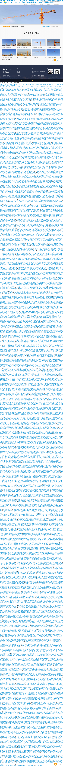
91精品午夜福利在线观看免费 (24, 253)
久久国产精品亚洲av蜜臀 (48, 634)
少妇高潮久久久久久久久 (37, 205)
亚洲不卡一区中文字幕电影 (33, 347)
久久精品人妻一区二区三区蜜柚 (14, 688)
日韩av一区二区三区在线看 (53, 244)
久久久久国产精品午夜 (23, 139)
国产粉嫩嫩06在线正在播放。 (36, 405)
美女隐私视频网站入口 (35, 606)
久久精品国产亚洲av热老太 (20, 356)
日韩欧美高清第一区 (45, 346)
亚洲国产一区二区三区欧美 (40, 554)
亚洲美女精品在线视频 (45, 709)
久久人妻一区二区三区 (17, 591)
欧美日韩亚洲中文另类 (34, 433)
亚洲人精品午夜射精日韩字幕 (38, 718)
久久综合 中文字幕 (18, 640)
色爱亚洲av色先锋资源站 (16, 337)
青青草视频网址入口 (10, 374)
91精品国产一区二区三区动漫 (53, 291)
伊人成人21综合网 (22, 383)
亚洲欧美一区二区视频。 (40, 552)
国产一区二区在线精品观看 (55, 220)
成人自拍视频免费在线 (7, 617)
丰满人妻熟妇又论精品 (29, 124)
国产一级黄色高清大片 (52, 418)
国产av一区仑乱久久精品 (47, 764)
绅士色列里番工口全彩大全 (36, 283)
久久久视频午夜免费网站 (12, 115)
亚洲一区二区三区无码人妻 (29, 312)
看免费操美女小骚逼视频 (17, 624)
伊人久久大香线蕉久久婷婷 (37, 201)
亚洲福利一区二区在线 (26, 723)
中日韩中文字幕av (25, 418)
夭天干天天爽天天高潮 (43, 191)
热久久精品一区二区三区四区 (6, 417)
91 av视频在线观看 (16, 340)
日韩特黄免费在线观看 (17, 172)
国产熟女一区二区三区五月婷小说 (18, 703)
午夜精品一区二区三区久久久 (37, 654)
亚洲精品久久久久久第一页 (25, 482)
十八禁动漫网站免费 (42, 133)
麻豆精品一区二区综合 (34, 732)
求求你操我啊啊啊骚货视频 (39, 322)
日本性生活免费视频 (38, 118)
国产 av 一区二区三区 (47, 279)
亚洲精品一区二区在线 (36, 147)
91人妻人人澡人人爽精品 (22, 548)
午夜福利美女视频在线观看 (13, 665)
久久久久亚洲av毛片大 (53, 308)
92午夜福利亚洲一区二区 (53, 564)
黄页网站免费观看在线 (19, 728)
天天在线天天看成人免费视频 (41, 428)
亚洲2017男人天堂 (11, 95)
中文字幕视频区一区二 (47, 186)
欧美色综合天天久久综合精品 (5, 388)
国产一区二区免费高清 (10, 424)
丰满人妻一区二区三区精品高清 (9, 384)
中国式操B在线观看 (14, 134)
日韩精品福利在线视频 (45, 514)
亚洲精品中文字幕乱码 (31, 402)
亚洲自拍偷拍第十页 (43, 361)
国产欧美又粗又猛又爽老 (11, 166)
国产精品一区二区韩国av (55, 146)
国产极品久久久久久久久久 (27, 142)
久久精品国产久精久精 (35, 533)
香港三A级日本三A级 (32, 221)
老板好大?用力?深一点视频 (42, 233)
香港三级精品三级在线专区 (46, 278)
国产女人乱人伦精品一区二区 (32, 180)
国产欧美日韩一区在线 (14, 180)
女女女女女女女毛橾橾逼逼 (40, 622)
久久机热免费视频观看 (36, 263)
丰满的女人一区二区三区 (16, 417)
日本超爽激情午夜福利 (13, 529)
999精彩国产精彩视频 (21, 501)
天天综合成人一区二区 (5, 301)
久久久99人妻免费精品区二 (43, 731)
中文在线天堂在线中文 (23, 359)
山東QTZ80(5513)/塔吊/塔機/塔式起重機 (38, 75)
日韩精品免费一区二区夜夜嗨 (45, 403)
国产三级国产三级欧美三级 (39, 214)
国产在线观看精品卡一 (54, 88)
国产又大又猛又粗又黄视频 (58, 389)
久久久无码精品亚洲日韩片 (52, 216)
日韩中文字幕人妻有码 (42, 200)
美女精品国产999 (54, 417)
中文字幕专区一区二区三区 (16, 601)
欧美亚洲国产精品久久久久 (27, 210)
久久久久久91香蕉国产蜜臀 (29, 86)
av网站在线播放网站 (43, 286)
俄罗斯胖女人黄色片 (22, 458)
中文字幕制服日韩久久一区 (7, 234)
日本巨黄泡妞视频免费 (20, 254)
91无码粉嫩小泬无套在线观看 (5, 230)
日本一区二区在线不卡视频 (50, 354)
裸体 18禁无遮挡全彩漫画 (10, 504)
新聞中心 (41, 4)
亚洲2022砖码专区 (9, 494)
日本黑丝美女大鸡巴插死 (10, 89)
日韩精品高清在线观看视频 (28, 148)
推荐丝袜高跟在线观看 (49, 157)
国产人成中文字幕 (56, 598)
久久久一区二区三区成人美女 (45, 650)
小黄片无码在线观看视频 (36, 211)
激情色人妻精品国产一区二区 (8, 185)
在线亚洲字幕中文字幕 (35, 100)
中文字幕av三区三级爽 (24, 707)
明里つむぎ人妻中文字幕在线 (36, 163)
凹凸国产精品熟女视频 (36, 108)
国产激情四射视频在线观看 (47, 587)
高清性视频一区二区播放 (11, 356)
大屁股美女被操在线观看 (27, 342)
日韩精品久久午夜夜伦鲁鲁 (41, 572)
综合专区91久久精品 (29, 383)
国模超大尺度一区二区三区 (10, 196)
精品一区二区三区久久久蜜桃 (15, 191)
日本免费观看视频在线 (51, 196)
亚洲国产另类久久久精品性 (53, 756)
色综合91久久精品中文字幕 (44, 447)
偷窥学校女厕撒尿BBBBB (14, 423)
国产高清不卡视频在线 (25, 659)
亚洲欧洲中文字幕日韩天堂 (54, 750)
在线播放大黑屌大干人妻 (8, 559)
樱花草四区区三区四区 (13, 398)
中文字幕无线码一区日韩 (27, 426)
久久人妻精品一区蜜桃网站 (55, 115)
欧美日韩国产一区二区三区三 (42, 399)
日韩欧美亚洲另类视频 (55, 263)
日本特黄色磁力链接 (13, 477)
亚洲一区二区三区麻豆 (58, 588)
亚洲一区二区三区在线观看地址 (7, 123)
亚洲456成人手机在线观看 (9, 520)
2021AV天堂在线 (49, 479)
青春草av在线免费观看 (4, 342)
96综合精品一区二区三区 (29, 543)
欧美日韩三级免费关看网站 (9, 545)
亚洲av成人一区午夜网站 (33, 756)
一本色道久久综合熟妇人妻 (40, 586)
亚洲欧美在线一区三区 (51, 141)
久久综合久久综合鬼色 (17, 651)
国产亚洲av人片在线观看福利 (28, 89)
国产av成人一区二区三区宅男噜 (54, 192)
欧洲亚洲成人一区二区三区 (17, 133)
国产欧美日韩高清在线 (39, 534)
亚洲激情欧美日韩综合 (47, 287)
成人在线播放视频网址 (37, 737)
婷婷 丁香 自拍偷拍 (54, 210)
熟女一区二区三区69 (57, 535)
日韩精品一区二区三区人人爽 (21, 118)
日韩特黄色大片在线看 (32, 692)
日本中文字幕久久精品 (31, 301)
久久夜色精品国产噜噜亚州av (9, 500)
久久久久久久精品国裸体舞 (28, 205)
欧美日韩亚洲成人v (30, 296)
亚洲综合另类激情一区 (22, 587)
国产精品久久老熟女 (54, 402)
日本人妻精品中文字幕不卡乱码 (38, 422)
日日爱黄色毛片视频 (38, 390)
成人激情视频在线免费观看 (19, 267)
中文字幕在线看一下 (36, 344)
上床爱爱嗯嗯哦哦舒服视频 (42, 506)
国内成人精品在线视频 (27, 196)
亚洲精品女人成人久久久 (35, 611)
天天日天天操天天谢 (34, 197)
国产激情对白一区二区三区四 (38, 228)
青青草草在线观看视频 (25, 388)
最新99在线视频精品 (42, 636)
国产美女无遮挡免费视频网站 (6, 282)
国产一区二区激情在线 (9, 117)
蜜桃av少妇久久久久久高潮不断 (40, 479)
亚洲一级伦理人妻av (13, 350)
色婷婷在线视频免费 (5, 433)
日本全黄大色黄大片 (31, 139)
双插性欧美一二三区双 (36, 342)
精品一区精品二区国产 (8, 422)
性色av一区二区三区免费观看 (16, 756)
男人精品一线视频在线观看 (13, 206)
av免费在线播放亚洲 (11, 171)
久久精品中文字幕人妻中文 (25, 204)
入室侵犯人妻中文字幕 (48, 398)
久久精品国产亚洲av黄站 (51, 572)
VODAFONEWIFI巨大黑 (13, 99)
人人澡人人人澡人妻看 (40, 239)
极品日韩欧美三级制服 (33, 745)
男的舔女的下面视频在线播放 (14, 316)
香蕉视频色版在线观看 (13, 571)
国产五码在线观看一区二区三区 (10, 175)
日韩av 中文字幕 (14, 284)
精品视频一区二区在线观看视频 (37, 520)
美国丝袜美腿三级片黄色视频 (48, 639)
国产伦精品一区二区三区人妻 (12, 344)
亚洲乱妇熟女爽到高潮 (43, 190)
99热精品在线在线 (17, 162)
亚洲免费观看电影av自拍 (5, 229)
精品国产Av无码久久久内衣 (42, 167)
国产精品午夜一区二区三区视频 (56, 388)
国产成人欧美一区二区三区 (4, 399)
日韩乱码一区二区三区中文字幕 (37, 612)
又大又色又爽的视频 (3, 86)
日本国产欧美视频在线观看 (13, 354)
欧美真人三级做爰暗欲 (40, 356)
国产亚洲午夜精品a (22, 432)
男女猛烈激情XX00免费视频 (34, 659)
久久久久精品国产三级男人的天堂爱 (31, 176)
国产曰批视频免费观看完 (43, 471)
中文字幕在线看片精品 (56, 728)
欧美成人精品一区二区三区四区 (19, 537)
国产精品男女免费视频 (5, 224)
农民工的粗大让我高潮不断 (51, 384)
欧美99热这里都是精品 (36, 216)
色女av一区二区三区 (18, 210)
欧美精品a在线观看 (42, 610)
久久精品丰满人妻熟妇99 (43, 152)
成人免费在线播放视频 (36, 564)
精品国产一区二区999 (45, 511)
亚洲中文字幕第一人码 (33, 93)
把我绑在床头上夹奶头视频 (45, 596)
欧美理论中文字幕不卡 (36, 448)
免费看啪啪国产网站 (37, 519)
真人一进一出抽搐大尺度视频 (44, 738)
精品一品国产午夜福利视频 (56, 287)
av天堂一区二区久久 (6, 627)
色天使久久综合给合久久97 (9, 103)
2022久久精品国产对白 (26, 408)
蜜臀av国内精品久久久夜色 (57, 433)
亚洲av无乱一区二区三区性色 (53, 117)
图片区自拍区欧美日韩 (14, 697)
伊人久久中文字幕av (21, 124)
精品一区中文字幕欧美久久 (4, 558)
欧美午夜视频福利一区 (7, 368)
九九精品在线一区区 (18, 419)
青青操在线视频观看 (36, 545)
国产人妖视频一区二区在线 (16, 668)
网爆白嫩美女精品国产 (30, 118)
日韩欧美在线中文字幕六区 (53, 515)
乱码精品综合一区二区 (30, 114)
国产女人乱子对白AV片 (17, 659)
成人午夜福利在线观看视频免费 (17, 148)
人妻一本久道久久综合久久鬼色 (55, 182)
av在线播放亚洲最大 (37, 495)
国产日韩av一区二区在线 (56, 472)
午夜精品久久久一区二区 (21, 704)
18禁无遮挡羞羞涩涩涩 (36, 728)
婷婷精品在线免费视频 (32, 475)
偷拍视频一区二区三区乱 (35, 244)
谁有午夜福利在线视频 (27, 612)
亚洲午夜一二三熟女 (32, 239)
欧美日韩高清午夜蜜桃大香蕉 (32, 153)
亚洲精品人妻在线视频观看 (45, 95)
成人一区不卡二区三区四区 (32, 364)
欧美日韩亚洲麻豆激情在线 (27, 737)
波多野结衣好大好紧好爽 (48, 607)
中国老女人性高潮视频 (24, 528)
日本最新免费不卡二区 (22, 119)
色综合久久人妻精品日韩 (51, 485)
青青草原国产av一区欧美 (36, 511)
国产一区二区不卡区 (10, 537)
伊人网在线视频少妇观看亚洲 (45, 490)
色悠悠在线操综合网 (19, 263)
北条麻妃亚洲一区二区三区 (31, 477)
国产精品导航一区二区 (47, 542)
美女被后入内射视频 (44, 245)
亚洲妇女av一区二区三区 (13, 307)
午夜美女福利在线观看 (18, 426)
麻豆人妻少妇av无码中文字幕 (18, 128)
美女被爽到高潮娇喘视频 (34, 143)
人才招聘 (18, 75)
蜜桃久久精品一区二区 (56, 201)
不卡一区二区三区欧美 (36, 596)
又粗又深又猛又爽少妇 (55, 293)
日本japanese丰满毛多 (14, 597)
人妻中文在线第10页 (56, 230)
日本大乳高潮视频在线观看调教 (47, 205)
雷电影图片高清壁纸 (10, 100)
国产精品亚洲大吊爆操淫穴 (46, 144)
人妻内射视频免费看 (5, 336)
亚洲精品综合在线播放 (18, 178)
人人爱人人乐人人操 (51, 456)
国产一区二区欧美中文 (52, 104)
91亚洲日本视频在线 (17, 375)
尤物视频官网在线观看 (13, 513)
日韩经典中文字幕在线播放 (13, 233)
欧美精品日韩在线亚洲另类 (23, 134)
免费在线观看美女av (29, 273)
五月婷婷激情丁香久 (28, 161)
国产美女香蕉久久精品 (37, 144)
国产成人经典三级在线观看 (11, 366)
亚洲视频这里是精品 (9, 427)
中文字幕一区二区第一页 (24, 713)
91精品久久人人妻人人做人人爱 (22, 366)
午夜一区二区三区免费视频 (39, 683)
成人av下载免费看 (19, 485)
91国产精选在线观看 (18, 465)
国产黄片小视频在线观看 (42, 180)
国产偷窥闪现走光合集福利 (14, 235)
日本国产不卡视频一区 (45, 166)
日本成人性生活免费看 (39, 206)
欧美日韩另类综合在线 (32, 325)
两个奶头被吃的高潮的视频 (6, 257)
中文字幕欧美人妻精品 (6, 168)
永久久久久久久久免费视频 (29, 679)
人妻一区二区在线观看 (48, 718)
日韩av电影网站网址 (58, 683)
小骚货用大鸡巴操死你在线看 (40, 646)
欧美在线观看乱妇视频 (52, 713)
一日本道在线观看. (20, 281)
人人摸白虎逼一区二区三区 (32, 316)
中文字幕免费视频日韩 (35, 738)
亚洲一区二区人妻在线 (32, 528)
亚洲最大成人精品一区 (29, 350)
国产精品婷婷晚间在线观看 (34, 708)
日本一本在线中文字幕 (56, 219)
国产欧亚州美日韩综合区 (37, 123)
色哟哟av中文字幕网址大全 (56, 123)
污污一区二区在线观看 (51, 659)
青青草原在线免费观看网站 (13, 315)
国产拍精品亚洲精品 (37, 89)
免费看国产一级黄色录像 (18, 110)
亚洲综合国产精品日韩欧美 (20, 683)
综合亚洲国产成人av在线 (20, 384)
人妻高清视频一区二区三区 (58, 103)
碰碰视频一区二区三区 (48, 578)
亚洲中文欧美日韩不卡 (35, 451)
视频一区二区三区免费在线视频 (26, 162)
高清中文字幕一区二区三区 (51, 571)
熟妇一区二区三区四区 (55, 650)
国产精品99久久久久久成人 (21, 336)
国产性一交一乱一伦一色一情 (45, 263)
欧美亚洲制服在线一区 (8, 303)
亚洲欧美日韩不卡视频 (19, 196)
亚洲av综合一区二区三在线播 (42, 528)
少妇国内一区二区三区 (14, 402)
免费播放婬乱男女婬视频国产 (37, 645)
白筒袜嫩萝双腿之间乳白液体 (51, 722)
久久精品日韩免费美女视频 (15, 552)
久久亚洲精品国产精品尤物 (35, 245)
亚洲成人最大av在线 (13, 539)
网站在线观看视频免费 (37, 682)
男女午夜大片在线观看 (25, 447)
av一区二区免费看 (39, 697)
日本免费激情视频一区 (32, 303)
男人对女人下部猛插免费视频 (31, 455)
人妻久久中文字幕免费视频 (37, 337)
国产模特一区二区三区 (46, 703)
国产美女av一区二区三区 (46, 163)
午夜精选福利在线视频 (10, 472)
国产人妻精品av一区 (46, 220)
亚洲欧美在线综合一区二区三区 (28, 88)
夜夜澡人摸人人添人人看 (30, 206)
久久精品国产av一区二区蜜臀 (22, 513)
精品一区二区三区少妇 (42, 306)
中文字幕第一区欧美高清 (40, 458)
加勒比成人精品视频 (50, 153)
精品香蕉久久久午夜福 (41, 593)
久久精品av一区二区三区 (24, 577)
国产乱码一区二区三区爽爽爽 (15, 181)
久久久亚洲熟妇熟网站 (4, 390)
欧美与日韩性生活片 (22, 675)
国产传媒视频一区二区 (37, 262)
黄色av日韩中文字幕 (47, 413)
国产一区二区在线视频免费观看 (43, 260)
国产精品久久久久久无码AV (24, 394)
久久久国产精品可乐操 (26, 185)
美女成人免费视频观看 (44, 108)
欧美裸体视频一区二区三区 (40, 90)
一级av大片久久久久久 (23, 296)
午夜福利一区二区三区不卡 (22, 467)
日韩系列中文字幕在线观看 (56, 682)
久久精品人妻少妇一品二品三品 (50, 431)
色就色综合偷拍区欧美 (58, 576)
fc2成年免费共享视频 (17, 292)
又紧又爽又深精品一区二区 (16, 505)
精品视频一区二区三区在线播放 (16, 345)
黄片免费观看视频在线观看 (32, 284)
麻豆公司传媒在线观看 (9, 278)
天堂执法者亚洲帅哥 (48, 181)
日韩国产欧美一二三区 (11, 141)
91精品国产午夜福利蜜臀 (44, 162)
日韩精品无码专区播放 (32, 601)
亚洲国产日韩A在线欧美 (40, 393)
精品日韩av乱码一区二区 (16, 108)
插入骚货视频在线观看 (54, 215)
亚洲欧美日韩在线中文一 (31, 288)
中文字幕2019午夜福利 (44, 185)
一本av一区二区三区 (52, 255)
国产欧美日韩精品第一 (56, 460)
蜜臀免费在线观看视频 (5, 442)
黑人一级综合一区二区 (9, 375)
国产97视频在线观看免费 (41, 311)
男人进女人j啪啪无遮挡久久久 (18, 702)
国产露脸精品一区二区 (39, 675)
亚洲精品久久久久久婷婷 (8, 743)
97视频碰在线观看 (26, 496)
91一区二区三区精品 (9, 462)
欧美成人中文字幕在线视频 (6, 192)
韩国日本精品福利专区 (55, 371)
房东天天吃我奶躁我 (47, 272)
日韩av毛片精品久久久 (23, 307)
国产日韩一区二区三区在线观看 (42, 93)
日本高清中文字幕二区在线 (35, 117)
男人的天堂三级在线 (48, 171)
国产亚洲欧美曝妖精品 (6, 587)
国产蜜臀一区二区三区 (15, 286)
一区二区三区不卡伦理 (52, 668)
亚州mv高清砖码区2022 (41, 307)
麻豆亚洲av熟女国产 (42, 624)
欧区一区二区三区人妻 (22, 470)
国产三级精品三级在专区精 (30, 554)
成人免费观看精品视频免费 (48, 470)
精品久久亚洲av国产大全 (33, 291)
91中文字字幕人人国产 (17, 167)
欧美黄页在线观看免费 (27, 471)
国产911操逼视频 (6, 621)
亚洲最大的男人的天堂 (47, 390)
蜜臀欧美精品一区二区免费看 (34, 152)
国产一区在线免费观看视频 (14, 606)
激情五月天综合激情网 (24, 428)
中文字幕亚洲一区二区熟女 (33, 318)
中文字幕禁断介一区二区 (57, 436)
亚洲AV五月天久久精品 (53, 737)
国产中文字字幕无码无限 (24, 743)
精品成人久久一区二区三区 (50, 90)
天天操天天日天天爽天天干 (31, 369)
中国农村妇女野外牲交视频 (39, 175)
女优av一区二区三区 (49, 458)
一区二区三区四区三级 (36, 403)
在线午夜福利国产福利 (31, 214)
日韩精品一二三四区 (30, 230)
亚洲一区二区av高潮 (29, 186)
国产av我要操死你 (50, 687)
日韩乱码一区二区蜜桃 (5, 457)
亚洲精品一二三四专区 (11, 485)
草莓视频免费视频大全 (42, 433)
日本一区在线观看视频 (41, 181)
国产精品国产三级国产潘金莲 (31, 413)
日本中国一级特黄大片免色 (34, 538)
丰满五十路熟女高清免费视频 (46, 482)
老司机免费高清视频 (42, 100)
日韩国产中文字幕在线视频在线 (31, 537)
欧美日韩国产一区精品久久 (8, 146)
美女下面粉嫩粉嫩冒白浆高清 (6, 215)
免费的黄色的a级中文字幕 (15, 692)
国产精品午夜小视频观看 (48, 313)
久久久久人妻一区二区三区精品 (21, 132)
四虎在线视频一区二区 (49, 395)
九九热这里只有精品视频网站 (30, 461)
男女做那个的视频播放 (35, 196)
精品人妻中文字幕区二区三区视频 (17, 721)
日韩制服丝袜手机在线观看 (13, 239)
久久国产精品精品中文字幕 (10, 153)
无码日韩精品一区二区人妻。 (16, 182)
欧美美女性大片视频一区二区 (34, 741)
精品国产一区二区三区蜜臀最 (39, 148)
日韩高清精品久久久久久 (41, 284)
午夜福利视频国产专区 (51, 626)
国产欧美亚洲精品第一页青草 (5, 286)
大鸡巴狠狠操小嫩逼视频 (19, 195)
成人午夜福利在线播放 (43, 741)
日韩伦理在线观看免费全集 (19, 500)
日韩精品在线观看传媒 (50, 327)
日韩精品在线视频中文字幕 (14, 722)
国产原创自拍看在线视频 (53, 124)
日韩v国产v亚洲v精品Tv (56, 663)
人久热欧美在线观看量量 (48, 103)
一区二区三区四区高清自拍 (53, 448)
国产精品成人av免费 (50, 409)
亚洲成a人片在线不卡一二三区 (9, 283)
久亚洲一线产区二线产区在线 (23, 93)
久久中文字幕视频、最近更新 (42, 407)
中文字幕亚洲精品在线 (28, 520)
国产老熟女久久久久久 (32, 250)
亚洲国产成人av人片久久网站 (35, 760)
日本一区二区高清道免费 (39, 129)
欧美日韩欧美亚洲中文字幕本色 (47, 487)
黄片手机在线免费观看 (18, 496)
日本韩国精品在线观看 (51, 105)
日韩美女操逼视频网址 (57, 607)
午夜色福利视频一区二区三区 (55, 631)
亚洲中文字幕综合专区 (20, 321)
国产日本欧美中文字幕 (39, 272)
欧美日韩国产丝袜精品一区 (47, 419)
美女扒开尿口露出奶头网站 (41, 138)
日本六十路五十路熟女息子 (17, 490)
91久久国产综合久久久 (41, 132)
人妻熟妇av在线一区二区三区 (5, 451)
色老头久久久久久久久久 (39, 581)
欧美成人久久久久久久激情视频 (45, 143)
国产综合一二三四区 (49, 268)
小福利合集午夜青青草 (29, 99)
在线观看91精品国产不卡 (35, 373)
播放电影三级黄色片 (43, 216)
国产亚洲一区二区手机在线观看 (52, 617)
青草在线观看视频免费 (31, 706)
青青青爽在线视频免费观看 (8, 610)
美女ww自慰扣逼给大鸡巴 (31, 458)
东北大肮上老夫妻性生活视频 (23, 315)
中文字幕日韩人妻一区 (15, 755)
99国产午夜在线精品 (55, 250)
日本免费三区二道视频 (25, 506)
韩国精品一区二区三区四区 (33, 442)
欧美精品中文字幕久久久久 (26, 216)
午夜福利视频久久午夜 (27, 510)
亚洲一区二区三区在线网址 (25, 293)
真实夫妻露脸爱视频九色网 (4, 489)
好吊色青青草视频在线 (14, 558)
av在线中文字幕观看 (47, 341)
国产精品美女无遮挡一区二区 (16, 190)
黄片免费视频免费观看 (58, 455)
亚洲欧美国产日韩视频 (9, 147)
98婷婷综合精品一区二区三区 (29, 175)
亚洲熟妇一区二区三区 (11, 219)
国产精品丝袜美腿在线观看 (8, 109)
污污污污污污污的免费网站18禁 (18, 330)
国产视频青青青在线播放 (5, 429)
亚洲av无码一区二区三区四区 (5, 190)
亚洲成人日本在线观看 (46, 264)
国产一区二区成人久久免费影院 (34, 418)
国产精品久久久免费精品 (28, 120)
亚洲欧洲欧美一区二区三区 (55, 534)
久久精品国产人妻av (40, 250)
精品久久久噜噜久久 (55, 240)
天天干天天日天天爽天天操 (50, 740)
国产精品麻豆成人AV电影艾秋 (57, 419)
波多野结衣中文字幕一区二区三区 (28, 419)
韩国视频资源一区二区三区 (22, 284)
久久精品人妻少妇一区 (41, 577)
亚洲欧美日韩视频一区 (41, 429)
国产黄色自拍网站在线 (9, 245)
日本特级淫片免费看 (57, 99)
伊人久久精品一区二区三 (45, 89)
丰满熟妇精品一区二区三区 (9, 660)
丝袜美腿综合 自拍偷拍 (40, 229)
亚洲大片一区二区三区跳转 (18, 205)
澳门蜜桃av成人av (39, 220)
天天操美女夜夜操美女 (38, 568)
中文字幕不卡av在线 (5, 369)
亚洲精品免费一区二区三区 (27, 351)
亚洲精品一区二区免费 (11, 279)
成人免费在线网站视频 (15, 586)
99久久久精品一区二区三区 (38, 481)
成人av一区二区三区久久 (23, 104)
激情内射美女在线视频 (20, 120)
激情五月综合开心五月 (17, 234)
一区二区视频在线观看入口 (39, 355)
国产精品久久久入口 (14, 176)
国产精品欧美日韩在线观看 (56, 186)
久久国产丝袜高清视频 (40, 371)
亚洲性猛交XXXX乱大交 (4, 201)
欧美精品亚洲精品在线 (23, 272)
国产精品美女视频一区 (35, 141)
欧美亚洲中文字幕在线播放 (44, 225)
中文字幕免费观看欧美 (30, 158)
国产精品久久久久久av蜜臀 (33, 268)
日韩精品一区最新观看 (45, 448)
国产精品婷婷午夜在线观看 (6, 176)
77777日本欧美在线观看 (13, 706)
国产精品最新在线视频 (23, 586)
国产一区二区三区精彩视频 (57, 479)
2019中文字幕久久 (14, 368)
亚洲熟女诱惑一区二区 (5, 312)
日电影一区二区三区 (30, 168)
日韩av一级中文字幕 (18, 405)
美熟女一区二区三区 (20, 634)
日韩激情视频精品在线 (55, 374)
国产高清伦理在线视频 (6, 685)
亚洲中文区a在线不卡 (38, 587)
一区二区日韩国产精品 (47, 615)
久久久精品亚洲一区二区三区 (38, 156)
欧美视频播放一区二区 (38, 312)
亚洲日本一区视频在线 (46, 762)
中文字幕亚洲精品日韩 (55, 390)
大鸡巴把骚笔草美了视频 (27, 624)
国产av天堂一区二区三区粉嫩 (17, 211)
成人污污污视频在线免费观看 (49, 683)
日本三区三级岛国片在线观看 (37, 559)
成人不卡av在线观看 (37, 119)
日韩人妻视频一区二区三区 (53, 249)
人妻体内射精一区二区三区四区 (13, 699)
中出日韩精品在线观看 (56, 139)
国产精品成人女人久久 (5, 238)
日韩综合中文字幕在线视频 (42, 438)
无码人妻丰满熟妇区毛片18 (49, 267)
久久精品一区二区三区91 (40, 134)
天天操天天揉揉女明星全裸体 (16, 451)
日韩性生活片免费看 (16, 649)
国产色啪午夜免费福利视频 (43, 379)
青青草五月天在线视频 (54, 264)
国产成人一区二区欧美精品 (49, 98)
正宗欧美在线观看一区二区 (16, 573)
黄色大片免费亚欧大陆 (47, 142)
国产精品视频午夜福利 (42, 269)
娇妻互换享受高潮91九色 (55, 272)
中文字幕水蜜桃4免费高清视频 (30, 393)
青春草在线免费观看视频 (31, 558)
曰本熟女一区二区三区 (56, 158)
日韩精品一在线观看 (42, 722)
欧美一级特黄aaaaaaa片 (12, 582)
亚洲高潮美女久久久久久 (35, 293)
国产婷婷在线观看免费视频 (11, 331)
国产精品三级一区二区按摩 (24, 438)
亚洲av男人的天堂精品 (45, 124)
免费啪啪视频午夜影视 (12, 214)
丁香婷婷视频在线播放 (42, 316)
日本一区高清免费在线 (55, 129)
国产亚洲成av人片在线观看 (45, 388)
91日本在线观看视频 (46, 337)
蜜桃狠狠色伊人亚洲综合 (23, 306)
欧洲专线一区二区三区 (36, 680)
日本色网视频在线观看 (56, 443)
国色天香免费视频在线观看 (6, 712)
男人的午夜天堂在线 (11, 465)
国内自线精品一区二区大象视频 (49, 693)
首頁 (44, 26)
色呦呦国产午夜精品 (16, 743)
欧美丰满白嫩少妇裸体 (53, 260)
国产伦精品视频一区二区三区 (51, 133)
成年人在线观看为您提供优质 (28, 346)
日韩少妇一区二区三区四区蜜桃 (11, 144)
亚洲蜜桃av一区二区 (26, 240)
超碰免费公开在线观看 (28, 446)
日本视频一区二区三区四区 (12, 407)
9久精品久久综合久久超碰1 (26, 738)
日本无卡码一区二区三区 (8, 373)
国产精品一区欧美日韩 (22, 301)
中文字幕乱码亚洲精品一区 (22, 678)
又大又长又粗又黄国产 (4, 684)
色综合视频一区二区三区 (43, 318)
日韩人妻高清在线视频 (37, 115)
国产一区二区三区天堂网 (21, 436)
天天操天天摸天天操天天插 (10, 736)
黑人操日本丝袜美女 (50, 558)
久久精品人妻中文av (34, 427)
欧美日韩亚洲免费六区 (51, 137)
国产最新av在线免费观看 (47, 259)
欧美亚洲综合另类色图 (28, 726)
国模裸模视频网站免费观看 (49, 239)
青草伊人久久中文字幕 (13, 461)
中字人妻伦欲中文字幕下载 (29, 103)
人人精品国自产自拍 (24, 318)
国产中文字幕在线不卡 (36, 162)
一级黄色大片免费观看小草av (25, 722)
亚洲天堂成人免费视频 (38, 230)
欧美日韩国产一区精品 (38, 419)
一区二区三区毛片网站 (19, 283)
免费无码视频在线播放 (42, 486)
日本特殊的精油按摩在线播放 (27, 515)
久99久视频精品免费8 (50, 432)
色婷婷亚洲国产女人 (47, 110)
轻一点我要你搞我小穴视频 (20, 412)
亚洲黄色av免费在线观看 (28, 761)
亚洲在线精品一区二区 (24, 442)
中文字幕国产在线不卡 (24, 311)
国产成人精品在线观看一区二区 (19, 264)
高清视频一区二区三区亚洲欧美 (19, 262)
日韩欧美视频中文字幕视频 (38, 99)
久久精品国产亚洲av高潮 (26, 595)
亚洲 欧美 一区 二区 (48, 452)
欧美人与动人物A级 (20, 312)
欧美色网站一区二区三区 (45, 549)
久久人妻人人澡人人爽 (48, 461)
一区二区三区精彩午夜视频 (17, 422)
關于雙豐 (26, 4)
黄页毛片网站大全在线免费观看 (15, 238)
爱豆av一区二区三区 (23, 355)
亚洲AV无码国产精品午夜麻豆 (9, 419)
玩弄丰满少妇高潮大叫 (8, 447)
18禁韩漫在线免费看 (34, 649)
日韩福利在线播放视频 (48, 460)
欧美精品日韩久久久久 (45, 591)
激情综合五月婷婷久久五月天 (23, 746)
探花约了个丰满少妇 (27, 702)
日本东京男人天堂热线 (57, 234)
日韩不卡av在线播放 (32, 315)
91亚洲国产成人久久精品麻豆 (30, 597)
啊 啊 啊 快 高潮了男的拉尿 (10, 210)
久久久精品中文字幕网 (11, 341)
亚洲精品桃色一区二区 (4, 114)
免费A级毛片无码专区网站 (17, 298)
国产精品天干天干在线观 (49, 345)
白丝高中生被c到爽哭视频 (52, 635)
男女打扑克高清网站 (48, 243)
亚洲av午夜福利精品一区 (10, 403)
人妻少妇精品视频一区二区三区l (13, 438)
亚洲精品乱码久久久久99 (15, 163)
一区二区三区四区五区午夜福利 (43, 553)
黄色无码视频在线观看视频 (19, 716)
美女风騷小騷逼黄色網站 (57, 554)
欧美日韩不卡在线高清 (54, 273)
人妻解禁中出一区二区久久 (13, 548)
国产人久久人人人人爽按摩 (18, 564)
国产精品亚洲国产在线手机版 (26, 505)
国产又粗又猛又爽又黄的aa (30, 390)
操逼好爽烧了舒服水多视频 (16, 418)
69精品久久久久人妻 (30, 587)
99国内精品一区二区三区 (47, 351)
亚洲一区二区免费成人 (42, 354)
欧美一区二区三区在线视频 (29, 171)
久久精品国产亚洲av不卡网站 (23, 239)
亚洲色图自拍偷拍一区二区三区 (17, 592)
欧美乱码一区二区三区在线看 (9, 496)
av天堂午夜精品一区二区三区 (47, 230)
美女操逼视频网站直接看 (32, 311)
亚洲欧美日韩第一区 (56, 321)
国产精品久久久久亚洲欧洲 (48, 679)
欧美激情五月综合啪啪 (32, 138)
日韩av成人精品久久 (24, 601)
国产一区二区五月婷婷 (55, 209)
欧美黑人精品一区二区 (17, 226)
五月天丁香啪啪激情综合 (8, 151)
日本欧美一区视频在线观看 (25, 400)
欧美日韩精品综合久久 (27, 424)
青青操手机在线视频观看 (29, 109)
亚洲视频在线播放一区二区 (32, 132)
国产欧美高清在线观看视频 (41, 480)
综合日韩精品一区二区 (27, 494)
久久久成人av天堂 (11, 342)
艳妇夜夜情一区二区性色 (58, 670)
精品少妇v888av (30, 616)
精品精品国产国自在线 (41, 673)
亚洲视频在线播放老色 (46, 258)
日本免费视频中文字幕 (53, 375)
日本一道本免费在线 (25, 282)
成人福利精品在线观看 (23, 437)
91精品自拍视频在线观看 (47, 592)
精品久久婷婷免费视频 (58, 559)
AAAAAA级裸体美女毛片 (47, 158)
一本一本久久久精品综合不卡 (39, 94)
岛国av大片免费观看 (8, 277)
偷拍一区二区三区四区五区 (4, 597)
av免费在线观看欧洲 (38, 259)
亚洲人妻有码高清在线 (17, 318)
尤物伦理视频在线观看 (24, 250)
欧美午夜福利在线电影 (48, 229)
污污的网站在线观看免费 (16, 293)
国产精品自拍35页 (21, 597)
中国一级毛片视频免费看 (15, 250)
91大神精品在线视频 (22, 230)
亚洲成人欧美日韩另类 (5, 519)
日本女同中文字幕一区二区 (45, 320)
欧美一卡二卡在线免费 (13, 484)
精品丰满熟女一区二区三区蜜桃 (55, 747)
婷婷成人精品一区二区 (5, 713)
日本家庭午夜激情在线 (57, 605)
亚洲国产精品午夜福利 (54, 751)
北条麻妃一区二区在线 (26, 409)
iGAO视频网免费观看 (21, 484)
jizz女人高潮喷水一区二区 (8, 330)
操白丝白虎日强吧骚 (39, 413)
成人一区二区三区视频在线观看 (27, 123)
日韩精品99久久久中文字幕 (28, 258)
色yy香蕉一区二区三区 (22, 402)
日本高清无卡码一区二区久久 (57, 341)
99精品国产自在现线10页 (4, 688)
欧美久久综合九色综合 (31, 339)
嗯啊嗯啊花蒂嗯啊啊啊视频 (26, 380)
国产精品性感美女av (46, 359)
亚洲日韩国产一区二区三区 (15, 113)
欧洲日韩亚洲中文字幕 (11, 412)
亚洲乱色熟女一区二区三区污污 (27, 182)
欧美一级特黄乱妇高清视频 (10, 260)
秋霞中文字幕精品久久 (42, 409)
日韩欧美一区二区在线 (24, 489)
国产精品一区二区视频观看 (30, 220)
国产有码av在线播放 (3, 680)
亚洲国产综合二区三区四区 (14, 139)
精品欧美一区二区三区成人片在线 (53, 699)
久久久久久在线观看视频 (32, 429)
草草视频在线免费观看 (36, 702)
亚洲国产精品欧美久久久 (45, 688)
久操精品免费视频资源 (41, 489)
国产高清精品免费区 (34, 133)
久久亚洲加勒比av (59, 538)
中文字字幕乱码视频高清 (37, 524)
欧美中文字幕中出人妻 (25, 530)
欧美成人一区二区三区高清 (11, 248)
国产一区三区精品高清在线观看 (17, 612)
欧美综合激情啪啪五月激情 (6, 105)
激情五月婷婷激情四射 (36, 95)
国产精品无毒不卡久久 (41, 740)
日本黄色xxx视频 (55, 144)
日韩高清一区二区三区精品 (14, 394)
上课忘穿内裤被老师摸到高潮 (43, 394)
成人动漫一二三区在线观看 (43, 400)
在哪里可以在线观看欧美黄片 (26, 108)
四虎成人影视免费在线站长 (55, 331)
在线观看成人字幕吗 (26, 689)
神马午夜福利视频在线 (42, 582)
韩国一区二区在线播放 (17, 738)
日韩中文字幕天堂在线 (17, 408)
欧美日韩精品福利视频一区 (5, 577)
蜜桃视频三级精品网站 (46, 187)
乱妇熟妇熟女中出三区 (9, 733)
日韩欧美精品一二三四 (55, 95)
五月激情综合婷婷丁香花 (46, 195)
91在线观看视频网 (39, 470)
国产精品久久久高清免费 (43, 694)
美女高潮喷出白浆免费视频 (47, 296)
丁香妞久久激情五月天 (15, 230)
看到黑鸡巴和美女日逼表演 (50, 601)
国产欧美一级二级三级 (57, 577)
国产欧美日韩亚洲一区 (11, 600)
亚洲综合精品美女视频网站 (41, 477)
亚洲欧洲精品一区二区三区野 (34, 235)
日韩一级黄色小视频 (16, 428)
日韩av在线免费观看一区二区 (18, 177)
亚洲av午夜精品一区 (44, 344)
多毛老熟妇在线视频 (15, 547)
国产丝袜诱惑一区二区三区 (55, 403)
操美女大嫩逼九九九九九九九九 (25, 370)
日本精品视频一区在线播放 (16, 506)
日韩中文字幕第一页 (47, 250)
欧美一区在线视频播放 (29, 443)
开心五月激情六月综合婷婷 (16, 335)
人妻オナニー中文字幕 (56, 206)
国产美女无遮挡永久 (28, 115)
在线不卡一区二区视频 (48, 721)
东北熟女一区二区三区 (51, 233)
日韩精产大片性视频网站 (11, 90)
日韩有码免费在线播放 (10, 267)
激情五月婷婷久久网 (37, 124)
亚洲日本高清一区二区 (36, 360)
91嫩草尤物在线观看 (32, 697)
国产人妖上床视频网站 (51, 528)
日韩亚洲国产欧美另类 (22, 229)
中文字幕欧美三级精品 (11, 562)
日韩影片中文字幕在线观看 (48, 99)
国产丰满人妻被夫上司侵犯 (57, 578)
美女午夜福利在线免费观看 (34, 530)
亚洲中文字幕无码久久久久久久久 (48, 441)
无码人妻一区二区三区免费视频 (49, 466)
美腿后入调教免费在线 (44, 253)
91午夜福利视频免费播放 (41, 153)
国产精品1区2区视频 (29, 539)
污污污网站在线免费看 (47, 402)
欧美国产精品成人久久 (8, 351)
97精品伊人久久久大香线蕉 (49, 475)
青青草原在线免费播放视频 (23, 525)
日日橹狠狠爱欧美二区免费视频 (7, 205)
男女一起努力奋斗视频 (36, 515)
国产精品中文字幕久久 (25, 238)
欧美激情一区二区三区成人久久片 (14, 731)
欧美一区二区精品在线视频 (38, 569)
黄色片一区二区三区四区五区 (6, 108)
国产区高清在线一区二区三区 (47, 595)
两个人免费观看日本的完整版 (28, 110)
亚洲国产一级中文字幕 (25, 567)
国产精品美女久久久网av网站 (14, 442)
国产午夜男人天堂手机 (17, 297)
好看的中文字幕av (53, 611)
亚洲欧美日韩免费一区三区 (51, 540)
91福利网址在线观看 (6, 113)
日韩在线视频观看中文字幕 (42, 669)
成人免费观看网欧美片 (37, 258)
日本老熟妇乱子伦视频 (44, 244)
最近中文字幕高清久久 (21, 413)
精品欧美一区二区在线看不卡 (45, 235)
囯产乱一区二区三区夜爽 (15, 619)
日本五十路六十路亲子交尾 (53, 344)
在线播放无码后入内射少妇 (21, 214)
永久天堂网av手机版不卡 (28, 504)
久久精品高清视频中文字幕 (12, 393)
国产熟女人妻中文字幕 (15, 370)
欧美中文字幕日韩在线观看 (29, 219)
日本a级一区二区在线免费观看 (38, 383)
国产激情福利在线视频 (38, 158)
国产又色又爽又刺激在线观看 (20, 441)
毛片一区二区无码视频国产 (14, 399)
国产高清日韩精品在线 (46, 88)
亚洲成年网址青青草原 (43, 606)
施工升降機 (22, 26)
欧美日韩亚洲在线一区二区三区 (26, 487)
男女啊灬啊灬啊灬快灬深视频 (13, 93)
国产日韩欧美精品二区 (22, 568)
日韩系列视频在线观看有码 (56, 583)
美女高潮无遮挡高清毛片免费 (35, 361)
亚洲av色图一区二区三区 (52, 741)
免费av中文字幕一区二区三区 (34, 104)
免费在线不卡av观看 (56, 692)
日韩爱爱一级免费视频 (21, 115)
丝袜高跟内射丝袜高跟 (34, 408)
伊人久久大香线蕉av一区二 (18, 636)
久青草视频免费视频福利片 (53, 93)
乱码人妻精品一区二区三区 (16, 282)
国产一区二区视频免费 (31, 581)
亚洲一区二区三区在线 (36, 726)
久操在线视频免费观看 (11, 446)
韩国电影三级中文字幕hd (15, 355)
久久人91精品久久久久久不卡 (7, 481)
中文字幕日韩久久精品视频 (25, 192)
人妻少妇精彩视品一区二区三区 (26, 337)
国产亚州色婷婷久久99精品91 (20, 600)
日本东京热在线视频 (54, 404)
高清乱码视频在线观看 (8, 177)
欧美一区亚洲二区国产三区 (49, 356)
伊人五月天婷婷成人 (51, 167)
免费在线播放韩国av (41, 629)
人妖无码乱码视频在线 (41, 573)
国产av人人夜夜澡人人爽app (26, 320)
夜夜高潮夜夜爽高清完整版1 (24, 235)
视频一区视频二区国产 (43, 297)
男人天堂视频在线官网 (5, 593)
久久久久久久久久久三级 (56, 120)
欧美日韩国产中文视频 (25, 651)
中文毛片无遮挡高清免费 (5, 402)
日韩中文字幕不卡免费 (10, 273)
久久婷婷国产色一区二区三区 (21, 260)
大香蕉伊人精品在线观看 (41, 172)
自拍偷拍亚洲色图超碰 (13, 161)
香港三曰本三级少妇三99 (25, 688)
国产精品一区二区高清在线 (17, 727)
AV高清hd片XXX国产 (9, 110)
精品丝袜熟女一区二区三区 (32, 399)
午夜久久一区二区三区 (22, 694)
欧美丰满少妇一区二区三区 (33, 707)
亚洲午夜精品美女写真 (48, 219)
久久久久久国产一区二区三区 (25, 732)
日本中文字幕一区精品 (24, 269)
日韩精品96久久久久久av (4, 104)
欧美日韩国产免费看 (53, 738)
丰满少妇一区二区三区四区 (57, 243)
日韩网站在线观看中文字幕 (35, 286)
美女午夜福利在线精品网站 (15, 707)
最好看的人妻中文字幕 (33, 496)
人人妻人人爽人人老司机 (11, 322)
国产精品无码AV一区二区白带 (15, 567)
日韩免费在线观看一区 (53, 317)
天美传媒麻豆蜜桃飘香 (7, 335)
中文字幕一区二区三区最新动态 (27, 615)
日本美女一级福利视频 (30, 684)
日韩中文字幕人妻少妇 (27, 202)
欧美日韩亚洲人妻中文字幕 (33, 544)
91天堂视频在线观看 (27, 373)
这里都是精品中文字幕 (24, 629)
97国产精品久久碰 (56, 470)
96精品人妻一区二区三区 (57, 298)
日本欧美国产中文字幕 (35, 151)
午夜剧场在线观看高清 (22, 477)
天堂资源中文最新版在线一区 (10, 533)
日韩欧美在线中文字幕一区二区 (32, 379)
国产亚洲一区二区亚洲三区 (14, 104)
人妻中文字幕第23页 (34, 619)
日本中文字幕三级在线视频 (19, 511)
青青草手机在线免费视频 (8, 745)
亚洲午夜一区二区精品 (35, 190)
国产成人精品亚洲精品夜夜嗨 (17, 549)
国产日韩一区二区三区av (43, 513)
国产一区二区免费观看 (28, 414)
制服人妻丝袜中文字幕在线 (47, 484)
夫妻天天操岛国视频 (30, 129)
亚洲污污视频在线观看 (57, 303)
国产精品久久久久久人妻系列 (38, 142)
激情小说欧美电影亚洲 (35, 209)
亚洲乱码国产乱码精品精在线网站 (53, 619)
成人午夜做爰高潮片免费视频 (46, 240)
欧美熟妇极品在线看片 (28, 95)
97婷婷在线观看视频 (5, 99)
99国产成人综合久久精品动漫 (5, 325)
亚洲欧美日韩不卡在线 (17, 553)
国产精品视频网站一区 (52, 253)
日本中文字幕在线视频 (35, 204)
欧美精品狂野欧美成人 (31, 90)
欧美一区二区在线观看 (16, 528)
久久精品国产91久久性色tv (44, 611)
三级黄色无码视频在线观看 (50, 543)
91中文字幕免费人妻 (24, 303)
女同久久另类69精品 (33, 224)
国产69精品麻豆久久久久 (20, 499)
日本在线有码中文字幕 (37, 249)
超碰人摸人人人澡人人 (34, 635)
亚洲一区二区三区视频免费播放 (18, 109)
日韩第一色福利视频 (45, 375)
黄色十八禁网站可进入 (27, 728)
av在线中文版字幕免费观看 (18, 146)
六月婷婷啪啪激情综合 (4, 480)
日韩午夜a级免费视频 (42, 349)
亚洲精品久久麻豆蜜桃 (35, 424)
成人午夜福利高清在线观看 (31, 307)
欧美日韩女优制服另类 (21, 476)
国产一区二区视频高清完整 (56, 697)
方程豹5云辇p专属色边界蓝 (15, 289)
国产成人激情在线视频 (17, 595)
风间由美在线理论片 (30, 122)
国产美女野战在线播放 (44, 716)
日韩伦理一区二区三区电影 (31, 432)
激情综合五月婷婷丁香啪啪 (26, 451)
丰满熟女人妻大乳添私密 (54, 337)
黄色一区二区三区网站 (58, 157)
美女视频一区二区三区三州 (28, 682)
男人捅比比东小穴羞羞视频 (22, 268)
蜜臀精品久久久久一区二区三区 (13, 143)
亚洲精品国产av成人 (49, 234)
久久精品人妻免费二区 (14, 317)
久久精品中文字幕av (52, 494)
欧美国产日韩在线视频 (21, 144)
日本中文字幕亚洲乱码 (25, 181)
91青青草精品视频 (16, 583)
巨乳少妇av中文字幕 (38, 402)
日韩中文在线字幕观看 (22, 398)
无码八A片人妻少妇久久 (21, 248)
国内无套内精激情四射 (11, 157)
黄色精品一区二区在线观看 (39, 600)
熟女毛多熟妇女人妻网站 (8, 651)
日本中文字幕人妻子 (13, 639)
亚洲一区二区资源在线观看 (23, 544)
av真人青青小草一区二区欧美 (9, 178)
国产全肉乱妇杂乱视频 (13, 124)
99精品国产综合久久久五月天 (36, 277)
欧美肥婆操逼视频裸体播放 (23, 397)
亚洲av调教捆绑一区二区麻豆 (25, 143)
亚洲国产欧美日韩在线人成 (40, 243)
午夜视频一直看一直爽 (21, 578)
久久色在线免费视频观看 (27, 177)
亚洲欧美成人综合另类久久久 (21, 90)
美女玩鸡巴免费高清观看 (50, 306)
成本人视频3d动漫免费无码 (53, 513)
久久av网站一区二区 (33, 567)
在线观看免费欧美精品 (54, 89)
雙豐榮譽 (18, 72)
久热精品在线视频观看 (37, 166)
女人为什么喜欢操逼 (26, 178)
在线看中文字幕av (48, 257)
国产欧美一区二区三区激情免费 (41, 755)
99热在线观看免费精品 (42, 289)
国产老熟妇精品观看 (49, 172)
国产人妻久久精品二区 (8, 298)
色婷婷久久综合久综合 (39, 339)
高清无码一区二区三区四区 (28, 128)
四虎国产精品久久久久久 (12, 86)
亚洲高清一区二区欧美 (43, 451)
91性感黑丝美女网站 (11, 389)
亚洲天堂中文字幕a (12, 263)
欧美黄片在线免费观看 (19, 404)
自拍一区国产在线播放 (7, 197)
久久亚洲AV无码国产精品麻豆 (21, 153)
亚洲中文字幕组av (22, 176)
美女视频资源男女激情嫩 (16, 215)
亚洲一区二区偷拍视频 (50, 397)
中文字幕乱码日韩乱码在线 (39, 267)
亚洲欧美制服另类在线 (22, 542)
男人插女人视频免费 (7, 274)
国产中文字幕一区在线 (11, 448)
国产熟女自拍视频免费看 (37, 389)
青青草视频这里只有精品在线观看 (6, 553)
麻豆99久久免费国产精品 (24, 610)
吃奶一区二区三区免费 (22, 622)
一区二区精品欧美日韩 (36, 330)
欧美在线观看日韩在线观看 (7, 514)
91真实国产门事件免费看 (41, 231)
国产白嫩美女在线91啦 (58, 113)
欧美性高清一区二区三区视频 (49, 221)
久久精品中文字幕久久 (58, 557)
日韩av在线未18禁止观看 (49, 567)
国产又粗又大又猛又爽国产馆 (37, 302)
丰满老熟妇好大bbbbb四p (21, 127)
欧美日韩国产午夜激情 (53, 495)
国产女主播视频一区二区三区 (49, 491)
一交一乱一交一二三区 (23, 431)
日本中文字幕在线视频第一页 (41, 558)
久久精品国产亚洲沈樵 (36, 210)
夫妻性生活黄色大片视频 (33, 629)
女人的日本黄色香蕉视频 (8, 515)
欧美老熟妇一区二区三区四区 (26, 215)
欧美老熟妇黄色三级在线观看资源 (54, 185)
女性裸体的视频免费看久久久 (48, 481)
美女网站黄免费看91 (30, 385)
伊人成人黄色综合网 (46, 534)
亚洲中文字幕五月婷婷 (26, 245)
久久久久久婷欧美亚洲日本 (43, 437)
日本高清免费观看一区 (28, 263)
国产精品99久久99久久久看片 (24, 635)
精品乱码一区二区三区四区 (26, 209)
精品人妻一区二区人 (5, 307)
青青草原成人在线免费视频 (17, 94)
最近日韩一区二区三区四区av (13, 480)
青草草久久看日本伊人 (5, 458)
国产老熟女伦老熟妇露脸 (25, 664)
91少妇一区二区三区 (53, 350)
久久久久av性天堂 (45, 465)
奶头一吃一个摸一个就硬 (23, 325)
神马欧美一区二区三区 (42, 723)
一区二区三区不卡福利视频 (52, 757)
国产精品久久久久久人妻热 (45, 342)
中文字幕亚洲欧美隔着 (35, 687)
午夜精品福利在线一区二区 (12, 680)
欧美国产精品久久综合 (37, 177)
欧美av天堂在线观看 (49, 746)
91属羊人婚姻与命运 (12, 684)
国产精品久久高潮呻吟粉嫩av (5, 518)
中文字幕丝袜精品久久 (25, 347)
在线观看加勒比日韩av (41, 257)
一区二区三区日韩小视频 (17, 147)
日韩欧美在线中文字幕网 (39, 313)
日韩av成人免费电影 (45, 641)
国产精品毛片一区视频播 (12, 717)
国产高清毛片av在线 (18, 89)
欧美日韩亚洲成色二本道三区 (25, 197)
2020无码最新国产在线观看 (14, 740)
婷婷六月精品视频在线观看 (6, 431)
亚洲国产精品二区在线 (27, 133)
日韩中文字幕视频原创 (48, 520)
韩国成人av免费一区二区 (37, 350)
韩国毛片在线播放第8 (29, 144)
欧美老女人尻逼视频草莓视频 (38, 460)
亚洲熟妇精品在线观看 (35, 173)
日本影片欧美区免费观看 (5, 400)
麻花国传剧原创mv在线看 (56, 645)
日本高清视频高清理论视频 (36, 254)
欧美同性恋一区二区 (5, 139)
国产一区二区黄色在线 (28, 596)
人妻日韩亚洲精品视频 (56, 259)
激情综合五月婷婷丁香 (29, 524)
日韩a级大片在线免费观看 (49, 704)
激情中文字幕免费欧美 (18, 100)
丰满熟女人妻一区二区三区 (4, 476)
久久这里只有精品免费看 (5, 180)
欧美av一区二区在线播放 (13, 544)
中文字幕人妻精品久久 (50, 231)
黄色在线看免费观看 (7, 163)
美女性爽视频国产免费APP (58, 679)
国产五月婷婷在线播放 (19, 141)
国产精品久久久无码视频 (25, 457)
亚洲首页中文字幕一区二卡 (14, 359)
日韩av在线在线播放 (45, 119)
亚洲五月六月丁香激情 (52, 190)
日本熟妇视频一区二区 (46, 226)
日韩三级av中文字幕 (26, 141)
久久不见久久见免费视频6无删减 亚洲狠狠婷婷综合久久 (28, 199)
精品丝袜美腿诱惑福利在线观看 (37, 466)
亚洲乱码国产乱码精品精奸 (34, 274)
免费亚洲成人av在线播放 (52, 176)
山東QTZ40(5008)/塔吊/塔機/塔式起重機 (38, 76)
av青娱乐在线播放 (31, 366)
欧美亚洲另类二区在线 (4, 233)
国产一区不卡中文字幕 (32, 113)
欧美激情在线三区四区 (5, 529)
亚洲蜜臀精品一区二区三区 (19, 95)
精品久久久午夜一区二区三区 (27, 645)
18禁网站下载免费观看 (51, 442)
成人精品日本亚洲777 (16, 509)
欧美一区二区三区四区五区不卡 (35, 583)
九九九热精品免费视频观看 (34, 191)
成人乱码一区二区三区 (16, 197)
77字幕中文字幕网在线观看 (6, 182)
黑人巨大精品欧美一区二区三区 (54, 437)
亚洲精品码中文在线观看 (18, 566)
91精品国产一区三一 (21, 161)
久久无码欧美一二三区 (29, 441)
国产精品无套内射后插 (11, 761)
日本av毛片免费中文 (19, 225)
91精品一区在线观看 (6, 697)
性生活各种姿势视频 (5, 311)
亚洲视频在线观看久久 (31, 431)
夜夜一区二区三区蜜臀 (33, 234)
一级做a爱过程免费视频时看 (43, 368)
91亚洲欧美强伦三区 (52, 277)
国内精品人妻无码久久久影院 (37, 351)
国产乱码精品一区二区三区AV (11, 698)
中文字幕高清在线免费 (11, 195)
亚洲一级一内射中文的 (48, 139)
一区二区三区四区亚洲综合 (45, 373)
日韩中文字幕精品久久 (28, 281)
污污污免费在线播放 (42, 141)
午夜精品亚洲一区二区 (53, 525)
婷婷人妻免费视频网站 (25, 234)
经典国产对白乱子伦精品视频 (33, 486)
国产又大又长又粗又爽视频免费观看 (21, 157)
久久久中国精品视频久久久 (13, 221)
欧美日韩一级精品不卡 (21, 717)
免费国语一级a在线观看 (46, 123)
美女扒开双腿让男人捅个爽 (58, 268)
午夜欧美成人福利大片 (6, 138)
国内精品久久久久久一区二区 (37, 287)
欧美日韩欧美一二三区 (23, 98)
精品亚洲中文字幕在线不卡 (14, 458)
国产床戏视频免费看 (45, 118)
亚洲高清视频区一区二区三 (31, 470)
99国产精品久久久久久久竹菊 (5, 586)
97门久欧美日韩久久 (22, 354)
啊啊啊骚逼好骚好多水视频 (38, 615)
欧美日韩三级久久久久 (44, 117)
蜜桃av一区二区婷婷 (35, 505)
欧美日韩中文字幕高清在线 (26, 292)
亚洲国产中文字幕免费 (11, 679)
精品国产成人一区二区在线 (31, 398)
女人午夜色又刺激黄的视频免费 (15, 457)
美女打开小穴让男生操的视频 (39, 598)
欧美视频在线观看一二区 (10, 137)
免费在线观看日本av (26, 611)
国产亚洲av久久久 (39, 359)
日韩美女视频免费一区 (20, 313)
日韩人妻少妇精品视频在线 (51, 423)
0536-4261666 (8, 70)
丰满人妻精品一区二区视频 (19, 103)
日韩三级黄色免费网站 (11, 249)
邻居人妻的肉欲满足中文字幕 (55, 197)
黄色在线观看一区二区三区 (12, 255)
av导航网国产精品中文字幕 (8, 583)
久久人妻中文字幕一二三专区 (6, 625)
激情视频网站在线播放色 (46, 501)
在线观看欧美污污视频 (17, 757)
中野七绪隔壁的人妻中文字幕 (52, 297)
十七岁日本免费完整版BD (47, 312)
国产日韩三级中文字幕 (54, 514)
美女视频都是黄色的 (42, 204)
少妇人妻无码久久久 (25, 167)
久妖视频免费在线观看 (33, 395)
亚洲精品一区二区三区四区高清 (51, 325)
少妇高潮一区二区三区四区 (6, 487)
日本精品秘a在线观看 (8, 148)
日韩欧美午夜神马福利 (47, 597)
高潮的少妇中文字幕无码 (34, 668)
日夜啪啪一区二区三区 (40, 98)
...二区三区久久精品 (55, 523)
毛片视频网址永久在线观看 (36, 195)
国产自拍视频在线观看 (26, 668)
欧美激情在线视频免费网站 (20, 543)
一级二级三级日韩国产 (8, 94)
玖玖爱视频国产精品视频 (37, 187)
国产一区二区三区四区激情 (57, 487)
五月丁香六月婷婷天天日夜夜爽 (48, 86)
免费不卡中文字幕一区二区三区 (10, 308)
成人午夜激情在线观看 (49, 706)
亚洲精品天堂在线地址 (58, 581)
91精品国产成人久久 (18, 670)
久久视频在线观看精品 (28, 716)
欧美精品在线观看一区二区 (36, 215)
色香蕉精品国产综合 (31, 332)
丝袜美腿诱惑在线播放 (52, 199)
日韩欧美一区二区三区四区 (29, 641)
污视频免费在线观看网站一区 (8, 162)
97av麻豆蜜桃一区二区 (11, 404)
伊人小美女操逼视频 (45, 308)
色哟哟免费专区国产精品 (43, 173)
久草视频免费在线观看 (41, 113)
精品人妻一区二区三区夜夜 (38, 120)
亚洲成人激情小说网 (45, 302)
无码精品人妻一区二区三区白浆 (37, 663)
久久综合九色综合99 (53, 524)
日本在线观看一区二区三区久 (9, 142)
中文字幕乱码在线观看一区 (13, 288)
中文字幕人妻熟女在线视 (55, 340)
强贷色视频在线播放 (33, 181)
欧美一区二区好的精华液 (32, 572)
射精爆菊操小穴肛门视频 (43, 635)
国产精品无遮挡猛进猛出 (25, 433)
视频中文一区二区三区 (15, 383)
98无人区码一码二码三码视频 (30, 476)
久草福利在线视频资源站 (57, 301)
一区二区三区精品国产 (25, 191)
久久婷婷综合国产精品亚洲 (10, 186)
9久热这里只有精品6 (30, 119)
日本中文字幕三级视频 (4, 678)
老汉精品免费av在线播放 (26, 462)
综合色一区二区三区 (6, 576)
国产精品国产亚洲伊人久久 (45, 210)
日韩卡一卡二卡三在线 (19, 611)
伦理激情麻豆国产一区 (22, 519)
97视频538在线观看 (41, 178)
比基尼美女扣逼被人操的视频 (37, 146)
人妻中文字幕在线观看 (56, 547)
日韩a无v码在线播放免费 (40, 529)
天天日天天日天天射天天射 (14, 296)
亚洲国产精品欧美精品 (13, 259)
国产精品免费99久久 (5, 98)
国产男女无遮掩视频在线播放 (30, 499)
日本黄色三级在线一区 (51, 548)
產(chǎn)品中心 (34, 4)
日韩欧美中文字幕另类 (49, 453)
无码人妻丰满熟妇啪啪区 (44, 658)
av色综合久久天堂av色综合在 (34, 282)
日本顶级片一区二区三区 (37, 404)
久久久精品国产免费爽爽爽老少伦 (30, 137)
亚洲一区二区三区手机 (18, 737)
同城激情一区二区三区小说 (55, 226)
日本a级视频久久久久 (55, 597)
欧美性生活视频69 (44, 752)
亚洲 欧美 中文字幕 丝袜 (51, 282)
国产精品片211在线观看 (19, 596)
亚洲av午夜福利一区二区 (44, 192)
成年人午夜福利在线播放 (13, 301)
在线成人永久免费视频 (23, 231)
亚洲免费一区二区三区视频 (39, 341)
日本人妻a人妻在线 (49, 535)
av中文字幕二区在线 (54, 342)
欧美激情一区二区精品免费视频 (10, 220)
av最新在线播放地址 (42, 566)
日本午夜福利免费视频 (37, 226)
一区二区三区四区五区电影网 (15, 593)
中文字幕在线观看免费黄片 (17, 494)
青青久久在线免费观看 (44, 620)
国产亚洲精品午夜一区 (45, 177)
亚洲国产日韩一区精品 (36, 446)
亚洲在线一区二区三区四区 (48, 366)
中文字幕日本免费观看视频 (21, 747)
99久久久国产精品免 (37, 273)
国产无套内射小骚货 (16, 364)
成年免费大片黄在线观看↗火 (25, 163)
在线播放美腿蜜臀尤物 (22, 180)
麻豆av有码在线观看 (43, 518)
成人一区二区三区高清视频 (23, 317)
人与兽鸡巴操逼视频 (7, 284)
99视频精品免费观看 (39, 221)
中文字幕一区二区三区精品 (28, 460)
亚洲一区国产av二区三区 (39, 301)
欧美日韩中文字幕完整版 (19, 137)
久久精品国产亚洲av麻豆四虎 (56, 262)
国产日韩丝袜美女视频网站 (28, 331)
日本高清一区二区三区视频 (18, 689)
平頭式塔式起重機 (14, 26)
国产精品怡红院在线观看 (40, 325)
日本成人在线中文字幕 (11, 122)
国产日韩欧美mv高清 (42, 689)
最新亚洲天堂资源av (55, 171)
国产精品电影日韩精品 (32, 98)
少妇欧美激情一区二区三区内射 (49, 168)
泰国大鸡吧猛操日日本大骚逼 (15, 708)
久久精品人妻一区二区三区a (12, 268)
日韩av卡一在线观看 (14, 627)
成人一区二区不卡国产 (40, 374)
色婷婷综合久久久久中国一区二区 (54, 752)
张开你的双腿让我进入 (57, 128)
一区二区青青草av (30, 598)
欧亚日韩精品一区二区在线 (39, 103)
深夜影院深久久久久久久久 (27, 211)
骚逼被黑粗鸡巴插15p (36, 490)
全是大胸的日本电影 (48, 134)
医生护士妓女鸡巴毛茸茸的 (42, 291)
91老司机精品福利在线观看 (32, 740)
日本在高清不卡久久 (51, 518)
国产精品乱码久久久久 (45, 182)
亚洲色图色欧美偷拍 (36, 225)
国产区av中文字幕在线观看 (43, 408)
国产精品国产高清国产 (53, 414)
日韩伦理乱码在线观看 (5, 607)
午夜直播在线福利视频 (51, 204)
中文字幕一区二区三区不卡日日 (5, 505)
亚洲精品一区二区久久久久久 (22, 479)
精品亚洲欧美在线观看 (52, 108)
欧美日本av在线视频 (33, 423)
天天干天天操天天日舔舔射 (53, 152)
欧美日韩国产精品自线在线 (33, 317)
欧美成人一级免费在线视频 (37, 644)
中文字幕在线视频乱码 (37, 308)
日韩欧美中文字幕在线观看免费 (31, 354)
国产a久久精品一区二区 (51, 274)
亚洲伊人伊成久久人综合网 (24, 453)
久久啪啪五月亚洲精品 (33, 438)
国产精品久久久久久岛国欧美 (36, 595)
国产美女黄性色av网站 (40, 692)
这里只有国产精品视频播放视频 (48, 684)
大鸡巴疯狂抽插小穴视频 (23, 475)
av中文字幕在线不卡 (45, 277)
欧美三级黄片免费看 (9, 538)
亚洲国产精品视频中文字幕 (26, 297)
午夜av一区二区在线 (29, 605)
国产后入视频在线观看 (7, 755)
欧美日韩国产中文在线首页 (9, 264)
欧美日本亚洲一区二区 (47, 120)
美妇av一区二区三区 (9, 564)
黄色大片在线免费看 (47, 371)
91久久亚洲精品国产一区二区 (11, 281)
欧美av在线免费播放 (51, 399)
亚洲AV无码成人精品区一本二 (36, 703)
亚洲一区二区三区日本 (58, 675)
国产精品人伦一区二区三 (7, 337)
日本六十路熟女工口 (13, 312)
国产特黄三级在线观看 (48, 206)
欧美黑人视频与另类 (17, 409)
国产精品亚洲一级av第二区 (20, 158)
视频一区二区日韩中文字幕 (48, 563)
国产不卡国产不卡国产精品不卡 (29, 374)
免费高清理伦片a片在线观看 (14, 311)
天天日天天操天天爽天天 (40, 431)
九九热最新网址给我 (51, 369)
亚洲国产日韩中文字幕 (17, 123)
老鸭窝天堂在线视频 (32, 577)
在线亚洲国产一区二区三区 (39, 171)
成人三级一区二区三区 (21, 228)
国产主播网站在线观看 (12, 228)
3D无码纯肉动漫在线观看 (54, 762)
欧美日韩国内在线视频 (21, 308)
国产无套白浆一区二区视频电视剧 (19, 554)
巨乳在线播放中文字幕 (27, 564)
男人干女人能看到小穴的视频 (10, 326)
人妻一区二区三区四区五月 (25, 417)
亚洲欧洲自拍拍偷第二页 (7, 418)
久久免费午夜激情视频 (15, 617)
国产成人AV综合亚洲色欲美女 (29, 313)
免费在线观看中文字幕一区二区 (53, 716)
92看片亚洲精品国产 (57, 393)
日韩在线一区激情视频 (16, 192)
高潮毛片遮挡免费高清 (50, 311)
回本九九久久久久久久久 (49, 214)
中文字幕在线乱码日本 (58, 422)
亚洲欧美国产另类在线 (47, 717)
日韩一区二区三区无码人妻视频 (35, 514)
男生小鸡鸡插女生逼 (6, 306)
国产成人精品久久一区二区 (52, 451)
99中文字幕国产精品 (41, 576)
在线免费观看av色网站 (41, 303)
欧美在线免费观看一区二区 (20, 186)
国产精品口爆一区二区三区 (25, 731)
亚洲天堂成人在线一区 (23, 572)
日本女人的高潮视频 (25, 274)
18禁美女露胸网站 (9, 216)
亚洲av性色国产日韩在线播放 (53, 732)
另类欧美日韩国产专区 (27, 533)
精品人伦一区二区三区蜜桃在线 (53, 379)
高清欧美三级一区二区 (19, 202)
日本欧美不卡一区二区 (45, 515)
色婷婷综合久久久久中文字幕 (36, 370)
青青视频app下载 (44, 485)
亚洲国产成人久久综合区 (28, 481)
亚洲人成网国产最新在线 (40, 674)
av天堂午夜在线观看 (47, 156)
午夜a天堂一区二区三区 (32, 489)
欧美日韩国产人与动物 (45, 495)
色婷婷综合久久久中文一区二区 (55, 187)
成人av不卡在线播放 (8, 612)
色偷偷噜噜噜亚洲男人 (22, 765)
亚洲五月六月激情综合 (48, 322)
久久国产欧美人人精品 (54, 302)
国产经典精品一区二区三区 (42, 199)
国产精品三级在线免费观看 (32, 231)
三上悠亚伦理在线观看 (47, 109)
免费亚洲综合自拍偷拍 (24, 113)
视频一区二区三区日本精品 (47, 727)
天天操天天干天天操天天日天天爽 (43, 255)
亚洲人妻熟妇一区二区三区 (55, 235)
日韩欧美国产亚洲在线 (28, 287)
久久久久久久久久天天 (49, 178)
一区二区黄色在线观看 (41, 651)
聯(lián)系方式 (19, 76)
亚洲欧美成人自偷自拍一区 (45, 751)
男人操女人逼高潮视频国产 (15, 327)
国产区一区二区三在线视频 (55, 370)
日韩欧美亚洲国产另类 (31, 621)
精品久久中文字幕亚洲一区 (7, 340)
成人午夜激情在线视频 (53, 162)
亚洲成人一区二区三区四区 (23, 257)
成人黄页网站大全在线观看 (18, 373)
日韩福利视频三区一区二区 (17, 351)
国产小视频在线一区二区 (5, 432)
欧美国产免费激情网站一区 (37, 375)
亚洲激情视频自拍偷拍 (49, 674)
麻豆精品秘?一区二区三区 (4, 423)
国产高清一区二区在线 (54, 544)
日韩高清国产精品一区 (5, 746)
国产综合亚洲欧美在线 (58, 562)
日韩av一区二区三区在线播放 (41, 288)
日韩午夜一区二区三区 (11, 120)
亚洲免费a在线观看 (27, 427)
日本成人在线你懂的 (33, 394)
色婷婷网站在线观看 (17, 745)
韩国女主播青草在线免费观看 (24, 361)
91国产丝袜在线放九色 (51, 138)
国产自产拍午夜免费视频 (38, 109)
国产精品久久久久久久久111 (33, 306)
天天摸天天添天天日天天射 (49, 114)
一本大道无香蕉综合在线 (32, 157)
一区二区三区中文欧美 (8, 133)
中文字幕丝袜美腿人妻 (32, 172)
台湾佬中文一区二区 (27, 254)
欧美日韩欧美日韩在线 (17, 151)
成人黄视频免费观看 (13, 229)
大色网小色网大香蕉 (11, 728)
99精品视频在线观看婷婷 (54, 385)
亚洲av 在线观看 (49, 433)
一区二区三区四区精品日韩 (16, 487)
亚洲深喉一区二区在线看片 (10, 620)
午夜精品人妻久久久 (14, 673)
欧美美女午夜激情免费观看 (39, 122)
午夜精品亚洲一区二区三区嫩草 (21, 129)
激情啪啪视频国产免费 (13, 501)
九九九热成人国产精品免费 (22, 616)
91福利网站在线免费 (27, 195)
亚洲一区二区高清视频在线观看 (55, 355)
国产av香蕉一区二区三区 (32, 233)
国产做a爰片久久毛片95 (39, 279)
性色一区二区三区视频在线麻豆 (43, 544)
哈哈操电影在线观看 (32, 238)
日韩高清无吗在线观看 (15, 253)
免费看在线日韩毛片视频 (27, 658)
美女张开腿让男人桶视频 (11, 225)
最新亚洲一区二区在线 (22, 168)
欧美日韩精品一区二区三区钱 (27, 278)
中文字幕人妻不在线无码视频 (51, 349)
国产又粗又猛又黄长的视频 (56, 156)
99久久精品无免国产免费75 (7, 509)
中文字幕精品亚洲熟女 (13, 607)
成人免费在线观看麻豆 (46, 146)
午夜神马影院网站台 (20, 344)
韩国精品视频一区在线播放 (26, 190)
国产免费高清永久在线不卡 (51, 467)
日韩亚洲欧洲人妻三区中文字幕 (18, 481)
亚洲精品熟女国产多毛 (54, 225)
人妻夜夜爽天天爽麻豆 (39, 86)
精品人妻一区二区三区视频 (36, 202)
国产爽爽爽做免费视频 (26, 117)
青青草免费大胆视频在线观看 (47, 389)
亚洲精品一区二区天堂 (33, 167)
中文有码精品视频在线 (30, 765)
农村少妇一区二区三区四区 (54, 530)
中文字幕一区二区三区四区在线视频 (31, 582)
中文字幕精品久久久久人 (17, 245)
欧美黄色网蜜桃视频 (14, 431)
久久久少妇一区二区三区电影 (20, 455)
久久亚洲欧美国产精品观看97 (32, 260)
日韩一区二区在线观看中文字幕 (52, 755)
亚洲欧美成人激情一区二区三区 (16, 518)
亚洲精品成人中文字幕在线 (10, 683)
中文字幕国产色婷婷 (8, 240)
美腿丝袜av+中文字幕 (28, 456)
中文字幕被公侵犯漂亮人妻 (5, 644)
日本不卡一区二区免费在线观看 (19, 273)
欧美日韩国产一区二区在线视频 (21, 122)
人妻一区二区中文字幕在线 (13, 397)
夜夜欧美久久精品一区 (40, 127)
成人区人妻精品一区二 (27, 403)
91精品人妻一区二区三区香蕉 (21, 693)
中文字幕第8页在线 (19, 322)
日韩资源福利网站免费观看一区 (32, 699)
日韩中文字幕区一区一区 (39, 721)
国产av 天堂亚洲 (52, 177)
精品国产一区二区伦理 (17, 615)
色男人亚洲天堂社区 (23, 692)
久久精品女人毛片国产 (20, 219)
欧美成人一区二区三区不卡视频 (48, 612)
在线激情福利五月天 (43, 282)
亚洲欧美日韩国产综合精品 (9, 709)
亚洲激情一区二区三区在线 (13, 332)
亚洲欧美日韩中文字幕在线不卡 (19, 452)
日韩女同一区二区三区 (54, 202)
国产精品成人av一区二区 (36, 752)
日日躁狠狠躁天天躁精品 (19, 279)
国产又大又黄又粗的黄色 (57, 452)
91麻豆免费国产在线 (23, 349)
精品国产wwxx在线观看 (26, 200)
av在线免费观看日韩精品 (53, 173)
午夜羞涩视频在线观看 (58, 205)
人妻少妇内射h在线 (36, 733)
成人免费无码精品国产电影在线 (45, 340)
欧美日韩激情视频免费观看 (23, 152)
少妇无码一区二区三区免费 (45, 380)
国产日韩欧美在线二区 (20, 582)
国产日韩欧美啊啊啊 (52, 335)
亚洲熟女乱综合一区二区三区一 (32, 540)
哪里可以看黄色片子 (42, 151)
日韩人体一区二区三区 (19, 346)
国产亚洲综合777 (40, 491)
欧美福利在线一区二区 (57, 172)
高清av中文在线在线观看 (22, 598)
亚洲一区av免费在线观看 (36, 278)
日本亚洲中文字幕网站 (14, 385)
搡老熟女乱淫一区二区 (43, 699)
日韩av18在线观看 (27, 703)
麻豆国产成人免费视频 (11, 158)
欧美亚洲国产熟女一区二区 (35, 650)
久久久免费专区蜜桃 (31, 134)
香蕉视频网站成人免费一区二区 (17, 510)
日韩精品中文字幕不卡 (19, 471)
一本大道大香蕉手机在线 (5, 708)
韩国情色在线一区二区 (48, 248)
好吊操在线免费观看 (16, 674)
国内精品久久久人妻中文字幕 (51, 457)
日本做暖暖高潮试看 (4, 436)
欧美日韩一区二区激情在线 (10, 132)
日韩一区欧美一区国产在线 (57, 351)
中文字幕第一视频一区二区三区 (47, 128)
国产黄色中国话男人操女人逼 (28, 422)
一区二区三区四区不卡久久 (17, 723)
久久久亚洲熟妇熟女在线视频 (41, 137)
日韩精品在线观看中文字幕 (49, 588)
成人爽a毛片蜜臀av (57, 345)
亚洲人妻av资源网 (31, 479)
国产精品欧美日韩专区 (11, 202)
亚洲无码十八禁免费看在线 (6, 721)
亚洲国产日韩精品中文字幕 (5, 269)
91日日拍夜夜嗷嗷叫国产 (55, 143)
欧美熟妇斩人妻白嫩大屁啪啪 (18, 365)
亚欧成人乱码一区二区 (27, 146)
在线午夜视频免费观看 (30, 264)
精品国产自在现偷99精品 (14, 231)
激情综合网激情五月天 (52, 361)
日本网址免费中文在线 (50, 562)
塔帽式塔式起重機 (6, 26)
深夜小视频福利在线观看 (51, 100)
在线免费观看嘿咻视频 (13, 519)
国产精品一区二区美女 (51, 161)
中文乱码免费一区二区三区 (23, 697)
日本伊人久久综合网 (4, 316)
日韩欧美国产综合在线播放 (8, 624)
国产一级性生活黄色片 (43, 538)
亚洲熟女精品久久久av (34, 105)
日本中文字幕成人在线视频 (32, 289)
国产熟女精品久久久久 (15, 563)
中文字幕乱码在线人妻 (20, 524)
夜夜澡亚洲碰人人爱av (14, 542)
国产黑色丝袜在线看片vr (43, 668)
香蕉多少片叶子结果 (48, 94)
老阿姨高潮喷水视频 (58, 378)
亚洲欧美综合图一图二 (27, 302)
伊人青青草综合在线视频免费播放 (16, 224)
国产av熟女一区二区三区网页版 (50, 127)
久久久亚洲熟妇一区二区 (11, 129)
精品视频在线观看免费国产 (49, 670)
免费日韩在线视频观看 (14, 168)
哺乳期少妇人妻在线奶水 (55, 549)
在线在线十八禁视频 (40, 567)
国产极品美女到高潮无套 (35, 320)
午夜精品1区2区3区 (27, 523)
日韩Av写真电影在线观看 (48, 238)
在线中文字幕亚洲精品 (24, 750)
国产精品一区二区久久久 (8, 167)
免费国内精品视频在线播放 (5, 605)
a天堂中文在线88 (16, 514)
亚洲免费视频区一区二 (20, 287)
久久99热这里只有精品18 (56, 134)
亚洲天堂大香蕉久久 (42, 274)
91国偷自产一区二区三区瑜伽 (55, 447)
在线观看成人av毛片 (4, 354)
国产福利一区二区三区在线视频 (51, 132)
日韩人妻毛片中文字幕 (20, 448)
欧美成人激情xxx (47, 355)
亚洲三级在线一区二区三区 (57, 395)
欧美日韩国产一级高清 (45, 625)
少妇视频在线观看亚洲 (50, 480)
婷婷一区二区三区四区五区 (15, 138)
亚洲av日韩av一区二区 (20, 641)
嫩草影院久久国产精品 (19, 142)
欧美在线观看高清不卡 (36, 281)
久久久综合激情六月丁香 (7, 528)
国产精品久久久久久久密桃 (18, 427)
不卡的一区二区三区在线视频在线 (55, 405)
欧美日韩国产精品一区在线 (55, 163)
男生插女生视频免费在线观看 (18, 88)
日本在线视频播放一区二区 (49, 228)
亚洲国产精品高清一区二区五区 (40, 384)
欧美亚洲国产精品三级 (43, 105)
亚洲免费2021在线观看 (21, 255)
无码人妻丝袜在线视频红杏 (29, 341)
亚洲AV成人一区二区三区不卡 (31, 356)
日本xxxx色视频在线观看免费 (29, 557)
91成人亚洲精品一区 (30, 762)
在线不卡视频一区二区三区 (6, 209)
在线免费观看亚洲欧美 (23, 316)
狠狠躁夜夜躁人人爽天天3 (12, 199)
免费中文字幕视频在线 (44, 424)
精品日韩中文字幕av (14, 152)
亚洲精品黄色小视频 (57, 224)
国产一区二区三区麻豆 (6, 200)
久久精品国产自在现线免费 (14, 98)
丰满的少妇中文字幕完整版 (27, 545)
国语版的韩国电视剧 (57, 563)
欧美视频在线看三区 (43, 161)
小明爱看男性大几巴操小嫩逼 (35, 240)
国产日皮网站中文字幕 (52, 669)
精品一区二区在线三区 (17, 645)
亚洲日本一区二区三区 (15, 325)
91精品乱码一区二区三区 (27, 147)
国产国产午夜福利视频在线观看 (26, 644)
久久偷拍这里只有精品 (17, 117)
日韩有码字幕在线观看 (29, 308)
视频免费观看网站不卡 (42, 664)
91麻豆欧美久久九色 (41, 268)
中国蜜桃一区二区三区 (31, 563)
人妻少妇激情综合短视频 (6, 134)
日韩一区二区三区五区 (54, 446)
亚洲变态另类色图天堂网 (38, 655)
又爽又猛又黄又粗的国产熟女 (52, 723)
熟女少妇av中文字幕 (21, 607)
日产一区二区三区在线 (26, 100)
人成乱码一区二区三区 (29, 228)
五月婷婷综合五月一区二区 (34, 185)
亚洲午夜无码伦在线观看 (27, 225)
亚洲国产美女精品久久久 (6, 506)
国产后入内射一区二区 (27, 752)
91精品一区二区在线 (21, 99)
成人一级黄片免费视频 (56, 383)
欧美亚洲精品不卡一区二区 (33, 397)
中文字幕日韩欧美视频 (6, 350)
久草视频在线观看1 (35, 292)
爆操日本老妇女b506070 (57, 248)
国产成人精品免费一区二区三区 (32, 349)
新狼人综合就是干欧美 (38, 346)
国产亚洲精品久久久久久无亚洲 (49, 339)
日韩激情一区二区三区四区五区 (14, 173)
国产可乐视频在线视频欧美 (6, 572)
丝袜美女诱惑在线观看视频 (23, 291)
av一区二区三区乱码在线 (39, 139)
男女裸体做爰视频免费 (53, 630)
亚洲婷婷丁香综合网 (56, 484)
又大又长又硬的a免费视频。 (43, 364)
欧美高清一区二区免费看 (49, 113)
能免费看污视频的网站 (19, 302)
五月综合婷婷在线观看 (53, 283)
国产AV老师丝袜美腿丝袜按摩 (43, 317)
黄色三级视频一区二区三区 (31, 229)
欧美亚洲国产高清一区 (59, 231)
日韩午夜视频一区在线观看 (13, 630)
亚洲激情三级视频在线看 (30, 259)
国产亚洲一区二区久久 (23, 288)
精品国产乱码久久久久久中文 (16, 495)
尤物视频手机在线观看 (25, 335)
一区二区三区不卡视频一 (30, 243)
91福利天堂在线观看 (32, 428)
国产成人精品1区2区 (18, 533)
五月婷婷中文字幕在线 (46, 385)
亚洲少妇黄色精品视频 (19, 389)
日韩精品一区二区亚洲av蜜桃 (49, 675)
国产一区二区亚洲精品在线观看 (27, 226)
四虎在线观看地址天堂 (44, 418)
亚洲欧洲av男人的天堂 (17, 303)
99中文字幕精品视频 (58, 114)
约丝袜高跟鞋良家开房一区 (38, 186)
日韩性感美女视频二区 (21, 259)
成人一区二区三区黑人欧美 (25, 583)
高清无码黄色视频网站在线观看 (32, 437)
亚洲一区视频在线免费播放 (31, 529)
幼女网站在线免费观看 (42, 707)
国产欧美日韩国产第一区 (52, 147)
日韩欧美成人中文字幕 (34, 409)
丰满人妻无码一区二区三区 (23, 332)
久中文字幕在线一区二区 (8, 365)
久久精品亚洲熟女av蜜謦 (17, 216)
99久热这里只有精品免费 (8, 738)
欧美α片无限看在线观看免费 (25, 649)
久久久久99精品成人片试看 (15, 269)
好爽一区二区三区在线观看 (23, 221)
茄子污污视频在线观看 (11, 751)
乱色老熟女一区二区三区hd (31, 127)
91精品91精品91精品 (54, 359)
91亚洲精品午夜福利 (29, 262)
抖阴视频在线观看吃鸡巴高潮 (30, 371)
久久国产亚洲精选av (36, 161)
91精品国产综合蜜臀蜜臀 (41, 436)
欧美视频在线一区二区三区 (54, 118)
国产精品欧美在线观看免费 (25, 687)
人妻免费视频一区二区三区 (19, 374)
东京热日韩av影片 (21, 201)
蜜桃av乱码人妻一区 (35, 509)
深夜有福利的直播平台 (40, 461)
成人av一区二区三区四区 (24, 741)
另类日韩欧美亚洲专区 (42, 378)
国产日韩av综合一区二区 (45, 115)
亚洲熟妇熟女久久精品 (33, 506)
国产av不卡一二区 (58, 664)
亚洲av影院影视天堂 (21, 371)
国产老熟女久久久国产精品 (7, 204)
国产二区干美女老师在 (43, 602)
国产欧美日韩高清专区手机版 (18, 360)
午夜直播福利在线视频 (6, 317)
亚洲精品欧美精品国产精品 (28, 389)
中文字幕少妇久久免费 (17, 185)
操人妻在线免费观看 (25, 224)
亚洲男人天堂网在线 (43, 196)
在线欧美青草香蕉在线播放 (51, 742)
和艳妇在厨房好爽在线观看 (37, 326)
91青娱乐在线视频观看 (12, 378)
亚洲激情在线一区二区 (41, 157)
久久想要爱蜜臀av (38, 641)
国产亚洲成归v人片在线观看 (8, 292)
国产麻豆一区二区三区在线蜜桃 (51, 477)
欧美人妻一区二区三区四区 (21, 379)
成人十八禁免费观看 (8, 172)
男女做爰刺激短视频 (20, 175)
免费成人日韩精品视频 (14, 587)
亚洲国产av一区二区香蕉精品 (39, 605)
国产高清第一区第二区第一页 (45, 293)
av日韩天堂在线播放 (44, 456)
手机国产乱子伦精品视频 (53, 533)
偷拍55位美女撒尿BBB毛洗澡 (46, 254)
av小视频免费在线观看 (29, 166)
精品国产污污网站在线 (25, 708)
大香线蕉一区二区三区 (39, 472)
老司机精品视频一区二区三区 (26, 173)
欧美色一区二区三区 (54, 426)
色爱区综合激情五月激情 (52, 318)
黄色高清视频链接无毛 (56, 94)
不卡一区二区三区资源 (35, 620)
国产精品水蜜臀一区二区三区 (9, 258)
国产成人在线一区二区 (48, 301)
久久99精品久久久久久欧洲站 (16, 388)
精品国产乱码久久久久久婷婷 (26, 654)
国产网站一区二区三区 (9, 380)
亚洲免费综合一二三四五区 (11, 127)
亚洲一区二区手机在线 (43, 509)
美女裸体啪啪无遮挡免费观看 (36, 523)
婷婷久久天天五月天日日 (34, 566)
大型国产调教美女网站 (49, 224)
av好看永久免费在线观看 (45, 273)
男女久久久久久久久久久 (8, 320)
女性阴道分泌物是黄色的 (5, 552)
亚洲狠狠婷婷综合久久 (45, 360)
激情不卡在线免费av (9, 226)
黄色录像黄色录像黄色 (10, 566)
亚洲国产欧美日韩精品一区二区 (9, 254)
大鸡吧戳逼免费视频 (23, 399)
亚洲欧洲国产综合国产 (55, 743)
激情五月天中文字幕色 (52, 424)
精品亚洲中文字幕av (19, 682)
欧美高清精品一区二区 (31, 586)
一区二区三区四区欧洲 (13, 369)
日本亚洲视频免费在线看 (12, 678)
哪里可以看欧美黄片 (27, 283)
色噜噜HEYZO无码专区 (26, 105)
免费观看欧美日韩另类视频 (53, 496)
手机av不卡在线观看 (24, 172)
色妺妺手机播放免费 (57, 238)
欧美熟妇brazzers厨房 (41, 234)
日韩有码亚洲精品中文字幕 (51, 281)
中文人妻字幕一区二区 (17, 380)
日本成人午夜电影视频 (46, 215)
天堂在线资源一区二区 (58, 200)
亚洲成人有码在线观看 (19, 504)
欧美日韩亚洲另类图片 (50, 378)
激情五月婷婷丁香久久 (30, 578)
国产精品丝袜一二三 (38, 88)
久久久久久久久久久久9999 (19, 156)
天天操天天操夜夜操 (40, 475)
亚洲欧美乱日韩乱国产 (53, 553)
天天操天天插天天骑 (51, 400)
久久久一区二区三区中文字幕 (42, 537)
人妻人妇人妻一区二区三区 (22, 339)
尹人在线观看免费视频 (22, 529)
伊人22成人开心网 (8, 547)
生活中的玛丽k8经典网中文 (49, 678)
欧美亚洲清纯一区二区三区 (23, 233)
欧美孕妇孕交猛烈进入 (8, 726)
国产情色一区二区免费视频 (25, 151)
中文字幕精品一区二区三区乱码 (50, 122)
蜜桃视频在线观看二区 (23, 699)
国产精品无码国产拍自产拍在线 (14, 187)
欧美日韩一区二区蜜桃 (20, 86)
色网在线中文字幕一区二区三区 (51, 307)
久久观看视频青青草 (38, 501)
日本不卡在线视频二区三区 (41, 432)
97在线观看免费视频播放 (21, 581)
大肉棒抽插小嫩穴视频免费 (38, 578)
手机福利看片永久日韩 (35, 380)
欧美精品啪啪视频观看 (21, 639)
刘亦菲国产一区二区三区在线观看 (14, 347)
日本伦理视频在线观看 (32, 257)
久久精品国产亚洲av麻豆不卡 (50, 175)
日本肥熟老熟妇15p (3, 682)
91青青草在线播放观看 (46, 370)
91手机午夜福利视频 (15, 572)
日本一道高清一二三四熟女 (7, 88)
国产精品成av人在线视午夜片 (24, 514)
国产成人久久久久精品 (35, 722)
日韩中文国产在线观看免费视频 (13, 491)
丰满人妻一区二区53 (27, 636)
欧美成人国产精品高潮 (45, 631)
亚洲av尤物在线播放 (58, 466)
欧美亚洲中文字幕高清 (7, 349)
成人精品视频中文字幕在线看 (52, 476)
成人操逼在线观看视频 (6, 191)
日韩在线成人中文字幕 (44, 147)
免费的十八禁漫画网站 (14, 306)
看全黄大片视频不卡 (33, 178)
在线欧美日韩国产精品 (7, 211)
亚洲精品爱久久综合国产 (37, 443)
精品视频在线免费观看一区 (54, 119)
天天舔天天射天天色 (33, 327)
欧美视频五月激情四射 (56, 279)
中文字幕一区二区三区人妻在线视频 (24, 653)
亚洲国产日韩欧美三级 (17, 654)
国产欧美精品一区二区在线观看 (8, 737)
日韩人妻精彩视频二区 (48, 504)
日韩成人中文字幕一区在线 (57, 229)
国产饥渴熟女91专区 (13, 479)
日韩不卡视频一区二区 (21, 539)
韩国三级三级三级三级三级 (52, 286)
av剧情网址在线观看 (38, 762)
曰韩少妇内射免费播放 (11, 118)
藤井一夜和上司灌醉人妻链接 (58, 552)
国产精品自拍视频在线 (35, 297)
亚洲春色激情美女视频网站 (16, 244)
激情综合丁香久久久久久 (22, 571)
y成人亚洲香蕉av (31, 355)
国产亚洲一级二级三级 (20, 414)
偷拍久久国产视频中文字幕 (39, 114)
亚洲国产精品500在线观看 (49, 422)
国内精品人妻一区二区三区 (20, 171)
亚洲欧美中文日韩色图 (14, 470)
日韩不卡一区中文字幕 (52, 708)
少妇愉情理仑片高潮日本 (55, 109)
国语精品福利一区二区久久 (10, 471)
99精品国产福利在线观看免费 (16, 105)
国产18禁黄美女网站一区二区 (29, 279)
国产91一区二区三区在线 (6, 573)
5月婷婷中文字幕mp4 (54, 365)
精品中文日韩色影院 (37, 182)
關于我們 (18, 71)
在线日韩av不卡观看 (52, 292)
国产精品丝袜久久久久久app (55, 258)
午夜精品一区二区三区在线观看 (47, 321)
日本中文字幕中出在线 (23, 626)
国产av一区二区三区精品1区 (14, 475)
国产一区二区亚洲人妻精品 (10, 588)
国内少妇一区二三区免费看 (31, 622)
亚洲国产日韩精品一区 (49, 646)
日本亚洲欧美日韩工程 (19, 258)
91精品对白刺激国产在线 (21, 114)
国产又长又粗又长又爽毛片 (26, 244)
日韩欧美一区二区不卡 (51, 288)
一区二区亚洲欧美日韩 (28, 500)
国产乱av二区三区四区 (7, 250)
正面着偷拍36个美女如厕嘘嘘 (33, 513)
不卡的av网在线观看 (47, 129)
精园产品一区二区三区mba (56, 110)
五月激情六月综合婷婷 (43, 104)
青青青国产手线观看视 (5, 359)
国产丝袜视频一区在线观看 (19, 472)
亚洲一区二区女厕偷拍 (56, 595)
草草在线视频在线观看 (6, 289)
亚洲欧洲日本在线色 (28, 330)
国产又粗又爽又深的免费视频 (8, 636)
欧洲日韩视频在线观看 (48, 500)
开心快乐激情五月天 (43, 702)
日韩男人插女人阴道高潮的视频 (28, 94)
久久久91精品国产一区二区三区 (22, 395)
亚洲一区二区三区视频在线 (30, 639)
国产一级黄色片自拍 (45, 405)
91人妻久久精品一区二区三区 (13, 119)
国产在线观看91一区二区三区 (5, 383)
